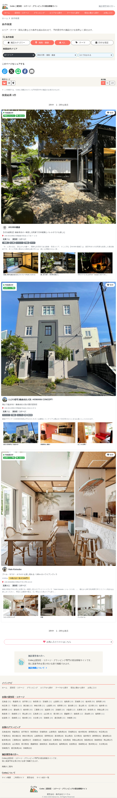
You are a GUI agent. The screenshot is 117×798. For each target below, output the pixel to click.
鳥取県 (6, 714)
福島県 (69, 701)
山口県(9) (16, 744)
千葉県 (17, 706)
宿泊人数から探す (91, 13)
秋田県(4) (34, 732)
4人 (62, 42)
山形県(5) (53, 732)
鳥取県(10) (89, 740)
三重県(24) (16, 740)
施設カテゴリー (16, 42)
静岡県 (7, 710)
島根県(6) (98, 740)
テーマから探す (73, 13)
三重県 (39, 710)
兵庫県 (82, 710)
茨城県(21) (72, 732)
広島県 (38, 714)
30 (103, 83)
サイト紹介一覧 (43, 777)
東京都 (28, 706)
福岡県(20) (63, 744)
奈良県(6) (67, 740)
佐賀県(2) (73, 744)
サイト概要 (6, 777)
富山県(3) (69, 736)
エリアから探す (55, 13)
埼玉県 (6, 706)
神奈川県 (40, 706)
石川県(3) (78, 736)
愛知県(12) (107, 736)
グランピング (39, 13)
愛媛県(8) (34, 744)
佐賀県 (6, 718)
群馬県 (100, 701)
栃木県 (90, 701)
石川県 (93, 706)
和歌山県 (102, 710)
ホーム (7, 13)
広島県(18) (6, 744)
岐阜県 (28, 710)
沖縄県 (71, 718)
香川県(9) (25, 744)
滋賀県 (49, 710)
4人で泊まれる (95, 55)
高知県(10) (53, 744)
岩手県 (27, 701)
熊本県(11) (93, 744)
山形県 (58, 701)
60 (107, 83)
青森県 (17, 701)
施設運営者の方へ (107, 6)
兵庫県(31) (57, 740)
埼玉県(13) (103, 732)
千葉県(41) (6, 736)
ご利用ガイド (18, 777)
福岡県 (99, 714)
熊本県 (27, 718)
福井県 (103, 706)
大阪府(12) (47, 740)
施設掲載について (37, 668)
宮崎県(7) (6, 748)
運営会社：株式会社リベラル (58, 794)
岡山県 (27, 714)
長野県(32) (49, 736)
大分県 (38, 718)
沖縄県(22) (27, 748)
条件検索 (15, 18)
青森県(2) (16, 732)
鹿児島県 (60, 718)
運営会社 (30, 777)
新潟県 (73, 706)
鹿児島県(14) (16, 748)
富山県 (83, 706)
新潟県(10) (59, 736)
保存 (110, 113)
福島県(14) (62, 732)
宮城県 (47, 701)
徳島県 (79, 714)
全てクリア (19, 55)
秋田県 (37, 701)
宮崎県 (48, 718)
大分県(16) (103, 744)
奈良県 (92, 710)
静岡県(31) (97, 736)
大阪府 (71, 710)
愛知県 (18, 710)
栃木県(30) (83, 732)
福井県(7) (87, 736)
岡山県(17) (108, 740)
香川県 (58, 714)
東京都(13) (16, 736)
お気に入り (108, 13)
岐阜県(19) (6, 740)
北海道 (7, 701)
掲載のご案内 (7, 766)
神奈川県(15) (27, 736)
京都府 (60, 710)
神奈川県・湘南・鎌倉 (56, 55)
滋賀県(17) (27, 740)
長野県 (62, 706)
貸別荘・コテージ (22, 13)
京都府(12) (37, 740)
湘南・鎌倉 (42, 42)
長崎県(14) (83, 744)
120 (112, 83)
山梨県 (51, 706)
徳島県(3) (44, 744)
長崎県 (16, 718)
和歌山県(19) (77, 740)
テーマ (80, 42)
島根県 (16, 714)
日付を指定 (102, 42)
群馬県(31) (93, 732)
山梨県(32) (39, 736)
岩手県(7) (25, 732)
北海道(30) (6, 732)
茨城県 (80, 701)
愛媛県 (68, 714)
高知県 (89, 714)
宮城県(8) (44, 732)
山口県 (48, 714)
